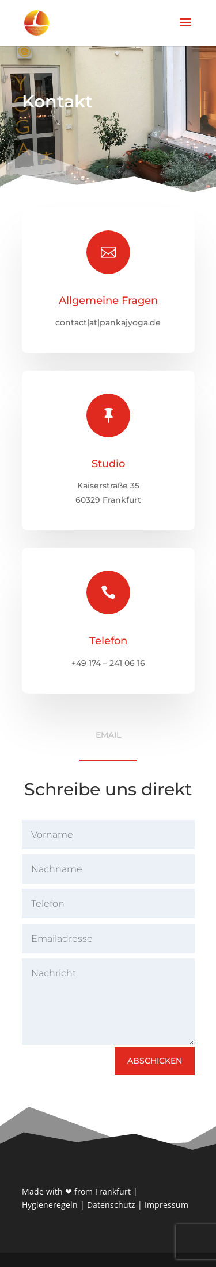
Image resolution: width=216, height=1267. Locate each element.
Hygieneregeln (50, 1204)
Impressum (166, 1204)
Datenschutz (111, 1204)
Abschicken (154, 1061)
